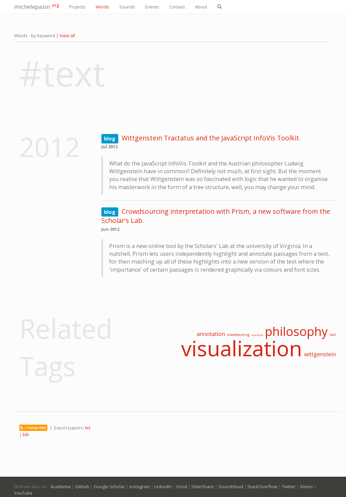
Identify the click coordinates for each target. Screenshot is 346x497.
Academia (60, 486)
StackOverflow (262, 486)
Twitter (289, 486)
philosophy (296, 331)
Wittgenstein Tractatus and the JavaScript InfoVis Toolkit (210, 137)
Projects (77, 7)
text (333, 334)
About (201, 7)
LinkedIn (163, 486)
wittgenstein (320, 354)
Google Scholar (109, 486)
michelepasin (36, 6)
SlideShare (202, 486)
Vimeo (306, 486)
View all (67, 35)
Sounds (127, 7)
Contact (177, 7)
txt (87, 428)
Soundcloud (230, 486)
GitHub (82, 486)
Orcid (181, 486)
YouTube (23, 493)
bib (26, 434)
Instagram (139, 486)
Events (152, 7)
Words (102, 7)
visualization (241, 348)
